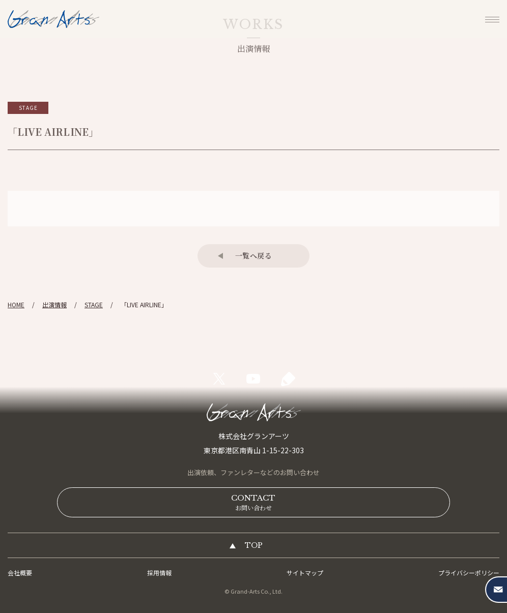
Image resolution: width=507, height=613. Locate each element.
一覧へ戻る (253, 255)
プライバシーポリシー (468, 572)
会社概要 (20, 572)
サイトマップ (305, 572)
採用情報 (159, 572)
